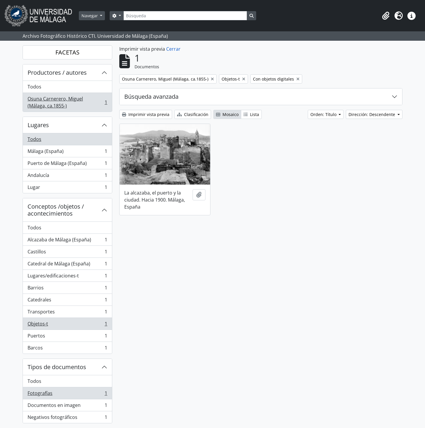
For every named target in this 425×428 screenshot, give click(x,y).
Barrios (67, 289)
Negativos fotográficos (67, 418)
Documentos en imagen (67, 406)
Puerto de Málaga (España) (67, 164)
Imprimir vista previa (145, 114)
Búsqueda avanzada (151, 96)
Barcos (67, 349)
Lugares (38, 125)
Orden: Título (324, 114)
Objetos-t (67, 325)
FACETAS (67, 52)
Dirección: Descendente (372, 114)
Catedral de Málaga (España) (67, 265)
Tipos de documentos (57, 367)
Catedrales (67, 301)
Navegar (90, 15)
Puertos (67, 337)
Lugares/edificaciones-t (67, 277)
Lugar (67, 188)
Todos (34, 86)
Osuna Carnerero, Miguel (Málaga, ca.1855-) (67, 102)
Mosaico (227, 114)
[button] (385, 15)
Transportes (67, 313)
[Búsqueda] (185, 15)
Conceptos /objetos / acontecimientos (56, 209)
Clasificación (192, 114)
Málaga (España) (67, 152)
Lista (251, 114)
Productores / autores (57, 72)
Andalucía (67, 176)
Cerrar (173, 49)
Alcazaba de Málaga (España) (67, 241)
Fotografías (67, 394)
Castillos (67, 253)
